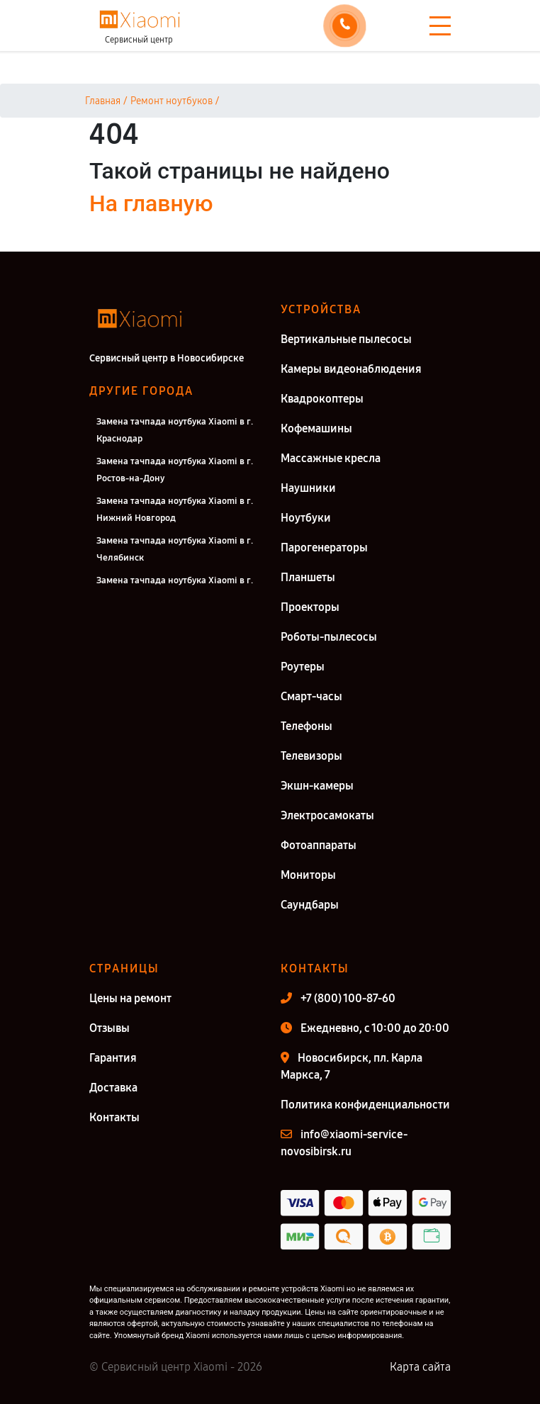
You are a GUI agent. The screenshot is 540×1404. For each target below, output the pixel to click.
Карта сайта (420, 1367)
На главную (151, 203)
